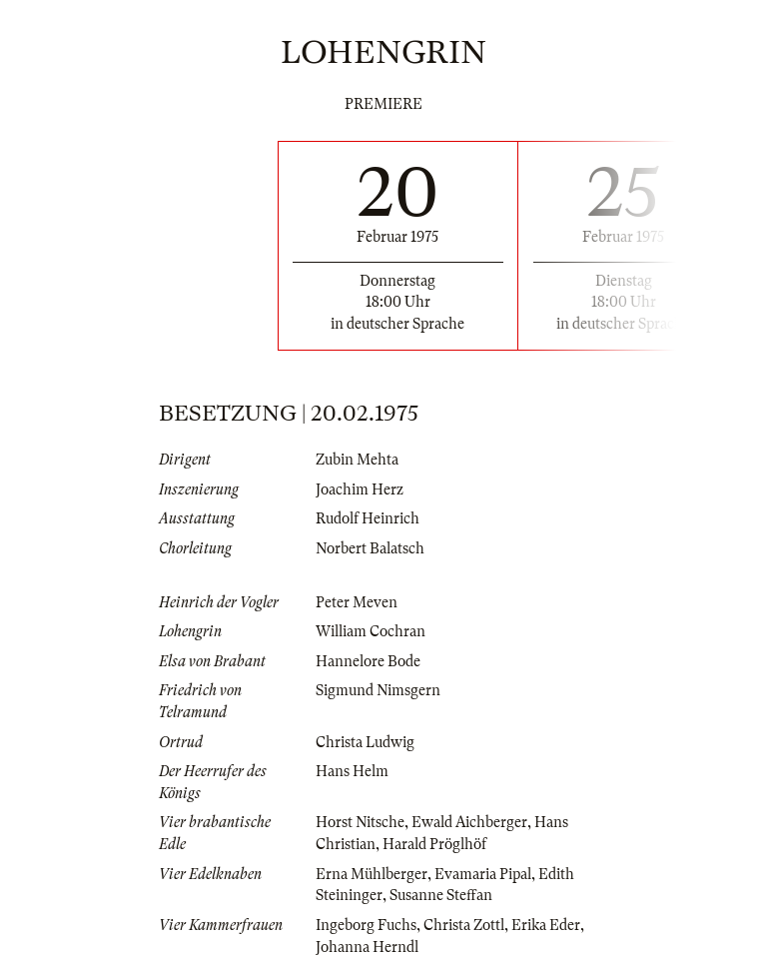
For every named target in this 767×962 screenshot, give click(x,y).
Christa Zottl (463, 925)
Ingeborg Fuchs (366, 925)
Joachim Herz (359, 489)
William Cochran (370, 631)
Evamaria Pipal (482, 874)
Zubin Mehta (357, 460)
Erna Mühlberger (371, 874)
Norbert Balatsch (370, 548)
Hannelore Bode (368, 661)
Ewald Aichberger (469, 822)
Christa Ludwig (365, 742)
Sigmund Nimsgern (378, 690)
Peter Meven (356, 602)
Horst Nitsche (360, 822)
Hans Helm (352, 771)
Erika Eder (545, 925)
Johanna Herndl (367, 947)
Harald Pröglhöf (434, 844)
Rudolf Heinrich (367, 518)
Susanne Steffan (440, 895)
